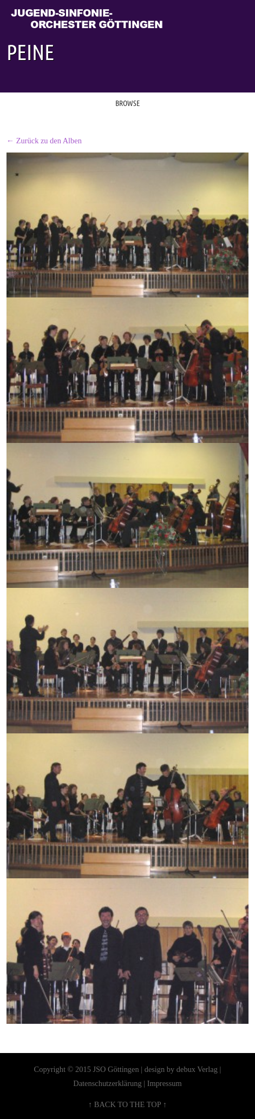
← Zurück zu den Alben (44, 140)
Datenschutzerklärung (107, 1083)
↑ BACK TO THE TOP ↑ (127, 1104)
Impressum (164, 1083)
